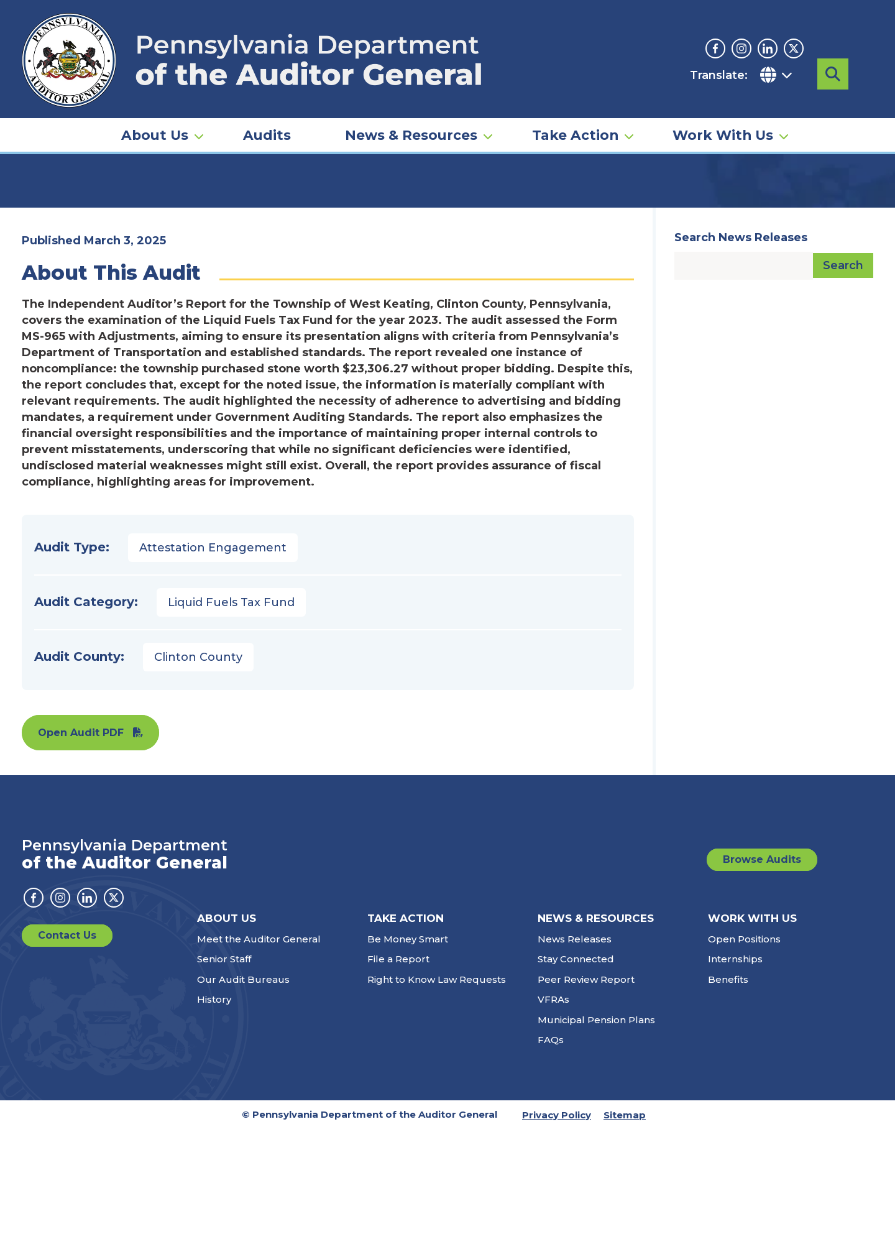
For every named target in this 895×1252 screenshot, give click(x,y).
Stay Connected (576, 1081)
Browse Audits (762, 982)
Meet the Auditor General (259, 1061)
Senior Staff (224, 1081)
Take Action (575, 103)
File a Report (398, 1081)
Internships (735, 1081)
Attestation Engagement (213, 670)
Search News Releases (740, 360)
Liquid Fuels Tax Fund (231, 725)
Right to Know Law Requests (436, 1102)
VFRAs (553, 1122)
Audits (267, 103)
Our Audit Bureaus (243, 1102)
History (214, 1122)
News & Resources (411, 103)
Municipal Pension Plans (596, 1142)
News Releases (575, 1061)
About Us (154, 103)
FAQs (551, 1162)
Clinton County (198, 779)
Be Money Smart (407, 1061)
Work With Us (722, 103)
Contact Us (67, 1058)
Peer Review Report (586, 1102)
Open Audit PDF (81, 855)
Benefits (728, 1102)
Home (40, 189)
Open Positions (744, 1061)
